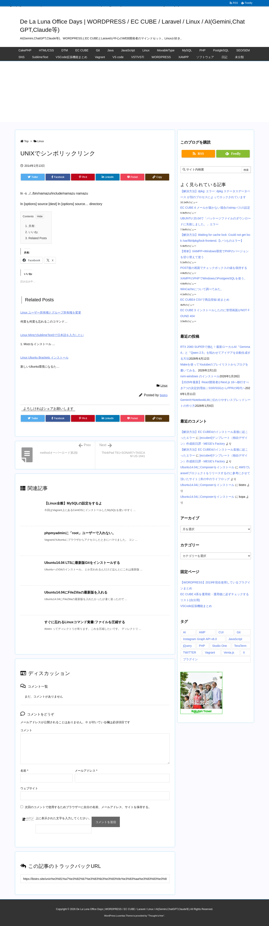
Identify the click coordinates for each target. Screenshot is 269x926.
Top (26, 141)
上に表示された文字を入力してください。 (63, 818)
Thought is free (155, 915)
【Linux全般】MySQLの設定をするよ (73, 503)
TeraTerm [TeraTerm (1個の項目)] (240, 645)
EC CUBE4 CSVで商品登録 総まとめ (204, 299)
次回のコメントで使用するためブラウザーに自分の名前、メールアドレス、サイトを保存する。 (88, 807)
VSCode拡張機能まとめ (196, 606)
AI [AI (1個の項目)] (184, 632)
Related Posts (36, 238)
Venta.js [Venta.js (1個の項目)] (229, 652)
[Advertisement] (134, 92)
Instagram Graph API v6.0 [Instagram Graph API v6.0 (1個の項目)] (200, 639)
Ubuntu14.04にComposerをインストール (207, 467)
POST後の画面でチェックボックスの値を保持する (213, 268)
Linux (40, 141)
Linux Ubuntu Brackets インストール (44, 357)
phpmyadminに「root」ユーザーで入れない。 (80, 533)
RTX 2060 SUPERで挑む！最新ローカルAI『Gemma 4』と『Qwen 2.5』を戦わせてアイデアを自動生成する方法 (215, 352)
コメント (26, 730)
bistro (163, 395)
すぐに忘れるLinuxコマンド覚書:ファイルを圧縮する (84, 622)
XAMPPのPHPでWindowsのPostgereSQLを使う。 (213, 278)
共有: (30, 226)
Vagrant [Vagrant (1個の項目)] (210, 652)
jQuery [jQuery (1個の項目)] (187, 645)
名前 (24, 770)
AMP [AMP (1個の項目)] (202, 632)
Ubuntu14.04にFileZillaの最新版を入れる (75, 592)
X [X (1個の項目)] (244, 652)
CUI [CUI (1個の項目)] (221, 632)
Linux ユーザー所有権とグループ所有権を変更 (50, 312)
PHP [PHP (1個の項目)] (202, 645)
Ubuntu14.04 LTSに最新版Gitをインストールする (82, 562)
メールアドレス (86, 770)
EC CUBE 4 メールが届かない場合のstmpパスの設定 (215, 207)
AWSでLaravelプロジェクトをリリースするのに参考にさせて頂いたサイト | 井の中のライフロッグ (215, 473)
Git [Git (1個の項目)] (239, 632)
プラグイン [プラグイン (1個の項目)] (190, 659)
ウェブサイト (29, 788)
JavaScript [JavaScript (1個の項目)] (235, 639)
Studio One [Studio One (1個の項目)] (219, 645)
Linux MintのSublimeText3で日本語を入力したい (52, 335)
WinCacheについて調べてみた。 (201, 289)
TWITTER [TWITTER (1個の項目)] (189, 652)
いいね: (31, 232)
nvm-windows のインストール (200, 376)
